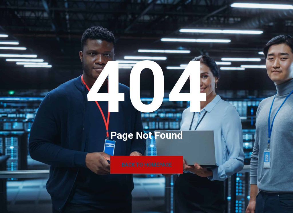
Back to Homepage (147, 165)
